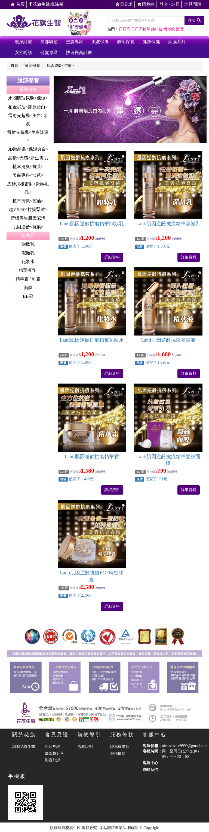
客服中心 (150, 763)
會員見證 (124, 4)
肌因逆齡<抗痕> (60, 66)
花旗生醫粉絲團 (46, 4)
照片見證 (52, 747)
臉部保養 (125, 41)
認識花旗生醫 (23, 747)
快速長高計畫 (79, 52)
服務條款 (117, 753)
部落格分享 (54, 753)
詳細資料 (112, 257)
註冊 (175, 4)
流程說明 (85, 747)
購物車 (146, 4)
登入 (163, 4)
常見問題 (192, 4)
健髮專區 (49, 52)
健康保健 (151, 41)
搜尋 (194, 20)
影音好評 (52, 760)
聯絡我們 (150, 770)
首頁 (18, 4)
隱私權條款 (119, 747)
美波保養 (100, 41)
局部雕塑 (49, 41)
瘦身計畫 (23, 41)
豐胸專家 (74, 41)
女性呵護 (23, 52)
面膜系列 (177, 41)
